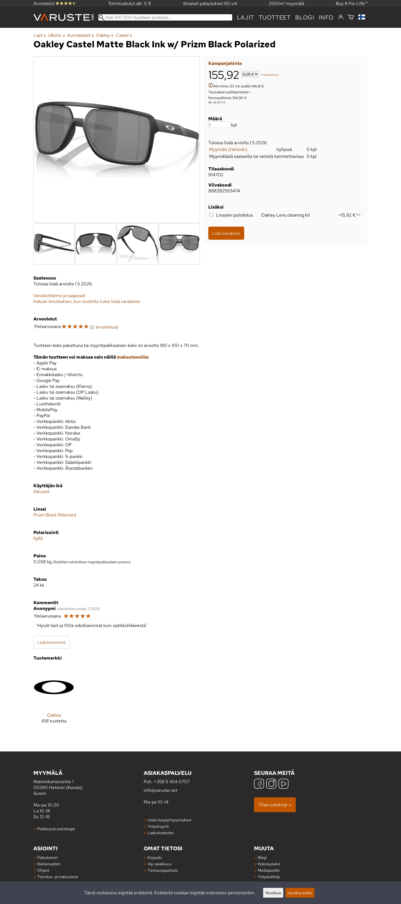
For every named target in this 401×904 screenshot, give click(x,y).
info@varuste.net (160, 790)
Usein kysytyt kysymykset (169, 819)
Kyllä (38, 538)
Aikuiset (41, 491)
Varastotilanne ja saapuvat (59, 295)
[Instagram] (271, 784)
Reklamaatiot (48, 863)
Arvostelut (54, 3)
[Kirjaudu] (340, 17)
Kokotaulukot (269, 863)
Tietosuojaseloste (163, 870)
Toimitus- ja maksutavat (57, 876)
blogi (304, 17)
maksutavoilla (132, 357)
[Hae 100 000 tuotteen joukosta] (165, 17)
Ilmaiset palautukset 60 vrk (210, 3)
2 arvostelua (104, 327)
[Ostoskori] (351, 17)
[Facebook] (259, 784)
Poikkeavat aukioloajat (56, 828)
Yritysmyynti (158, 826)
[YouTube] (283, 784)
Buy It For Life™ (352, 3)
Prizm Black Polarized (54, 515)
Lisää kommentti (51, 642)
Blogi (262, 857)
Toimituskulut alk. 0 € (129, 3)
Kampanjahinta (225, 63)
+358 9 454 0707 (172, 782)
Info (326, 17)
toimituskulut (270, 75)
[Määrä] (219, 125)
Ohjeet (43, 870)
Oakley (105, 35)
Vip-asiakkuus (159, 863)
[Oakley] (53, 699)
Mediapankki (269, 870)
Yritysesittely (269, 876)
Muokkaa (273, 892)
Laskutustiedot (160, 832)
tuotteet (275, 17)
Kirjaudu (155, 857)
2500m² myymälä (286, 3)
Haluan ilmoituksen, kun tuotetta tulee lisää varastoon (86, 301)
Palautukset (47, 857)
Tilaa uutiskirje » (274, 805)
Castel (124, 35)
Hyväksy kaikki (300, 892)
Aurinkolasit (80, 35)
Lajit (245, 17)
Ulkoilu (56, 35)
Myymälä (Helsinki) (228, 149)
